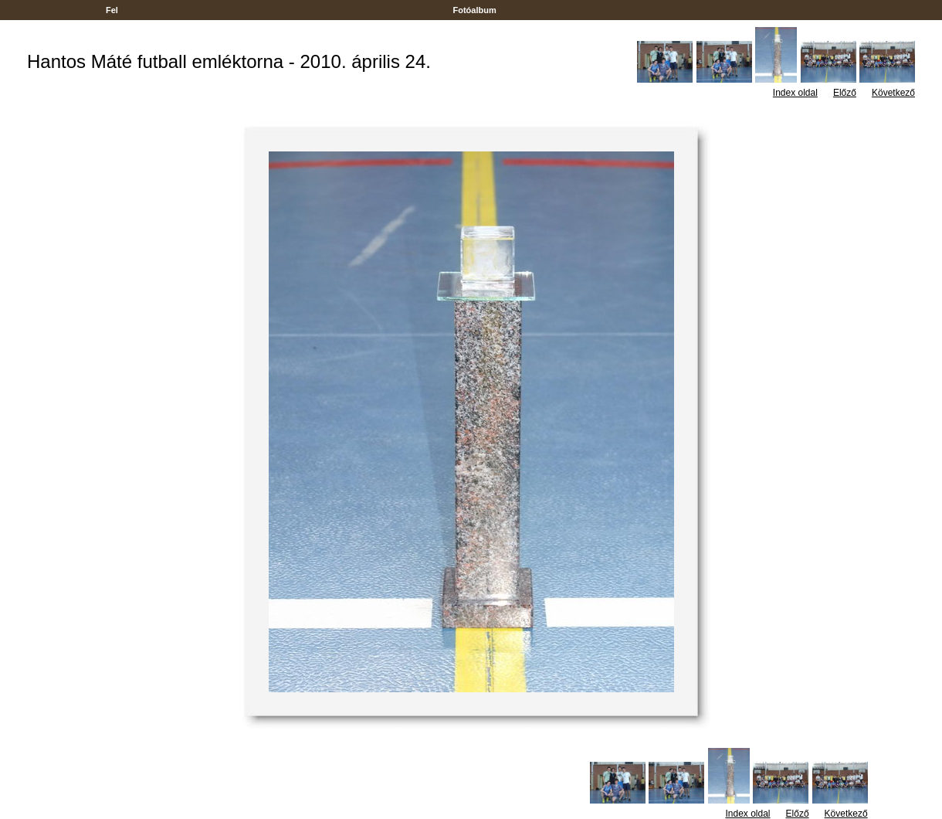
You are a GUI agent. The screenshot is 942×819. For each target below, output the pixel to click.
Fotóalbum (474, 10)
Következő (893, 92)
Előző (844, 92)
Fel (112, 10)
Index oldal (795, 92)
